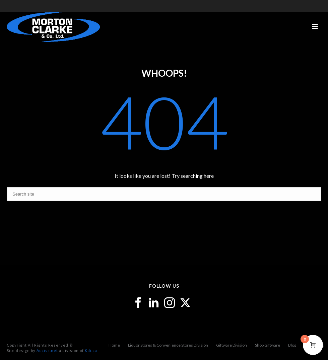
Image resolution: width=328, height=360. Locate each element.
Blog (292, 345)
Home (114, 345)
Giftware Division (231, 345)
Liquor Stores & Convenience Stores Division (168, 345)
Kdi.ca (91, 350)
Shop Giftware (267, 345)
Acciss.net (47, 350)
